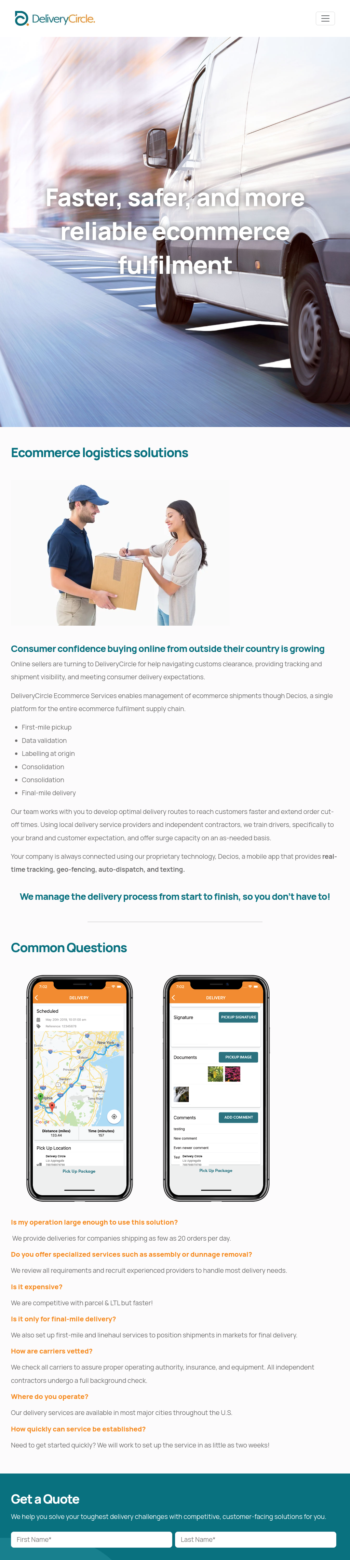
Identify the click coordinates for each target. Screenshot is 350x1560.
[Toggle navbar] (325, 18)
